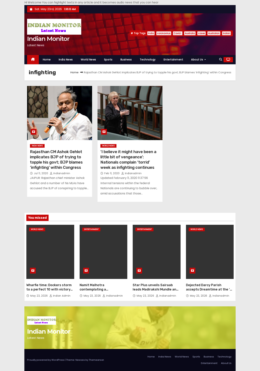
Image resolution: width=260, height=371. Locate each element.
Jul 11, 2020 (41, 173)
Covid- (178, 33)
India (151, 33)
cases (201, 33)
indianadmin (60, 173)
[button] (220, 59)
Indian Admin (60, 296)
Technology (148, 59)
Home (47, 59)
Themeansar (96, 360)
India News (66, 59)
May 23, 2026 (39, 296)
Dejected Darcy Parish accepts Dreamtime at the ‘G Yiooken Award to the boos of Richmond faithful (209, 291)
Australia (190, 33)
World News (88, 59)
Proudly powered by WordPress (46, 360)
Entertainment (173, 59)
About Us (198, 59)
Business (126, 59)
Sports (108, 59)
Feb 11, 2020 (112, 173)
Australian (214, 33)
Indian (226, 33)
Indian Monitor (48, 38)
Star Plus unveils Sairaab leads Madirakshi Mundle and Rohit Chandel (155, 289)
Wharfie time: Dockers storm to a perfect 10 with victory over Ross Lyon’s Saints (49, 289)
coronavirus (163, 33)
